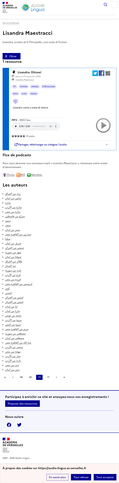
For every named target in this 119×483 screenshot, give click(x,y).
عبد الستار (10, 266)
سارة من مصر (12, 212)
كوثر (7, 288)
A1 (14, 86)
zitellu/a (35, 86)
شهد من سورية (13, 252)
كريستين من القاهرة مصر (18, 284)
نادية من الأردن (13, 360)
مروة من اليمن (13, 324)
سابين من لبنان (13, 198)
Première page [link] (5, 377)
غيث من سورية (13, 270)
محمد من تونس (13, 315)
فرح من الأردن (13, 275)
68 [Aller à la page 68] (21, 377)
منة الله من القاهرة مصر (18, 342)
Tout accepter (105, 477)
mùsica (33, 93)
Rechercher (105, 4)
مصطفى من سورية (15, 333)
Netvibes (34, 175)
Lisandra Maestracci (24, 79)
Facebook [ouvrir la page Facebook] (9, 425)
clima (15, 93)
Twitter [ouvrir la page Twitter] (19, 425)
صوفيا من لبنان (13, 257)
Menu (114, 4)
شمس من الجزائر (14, 248)
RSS (20, 175)
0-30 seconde (48, 86)
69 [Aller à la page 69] (30, 377)
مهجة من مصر (13, 351)
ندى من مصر (12, 365)
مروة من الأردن (13, 320)
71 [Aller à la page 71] (48, 377)
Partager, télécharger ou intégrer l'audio (40, 144)
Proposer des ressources (22, 404)
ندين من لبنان (12, 370)
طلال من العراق (13, 261)
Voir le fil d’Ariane (11, 23)
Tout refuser (81, 477)
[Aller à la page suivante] (56, 377)
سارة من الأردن (13, 207)
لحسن (8, 293)
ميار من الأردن (13, 356)
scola (24, 93)
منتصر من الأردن (14, 347)
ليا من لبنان (11, 306)
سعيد (8, 221)
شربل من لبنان (13, 243)
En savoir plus (57, 477)
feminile (23, 86)
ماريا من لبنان (12, 311)
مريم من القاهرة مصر (17, 329)
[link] (12, 377)
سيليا (7, 239)
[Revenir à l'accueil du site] (13, 445)
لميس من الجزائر (14, 297)
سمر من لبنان (12, 230)
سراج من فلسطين (15, 216)
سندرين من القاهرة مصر (18, 234)
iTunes (9, 175)
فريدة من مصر (13, 279)
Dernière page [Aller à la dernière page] (64, 377)
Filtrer (13, 56)
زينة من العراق (13, 194)
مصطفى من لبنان (14, 338)
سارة (8, 203)
